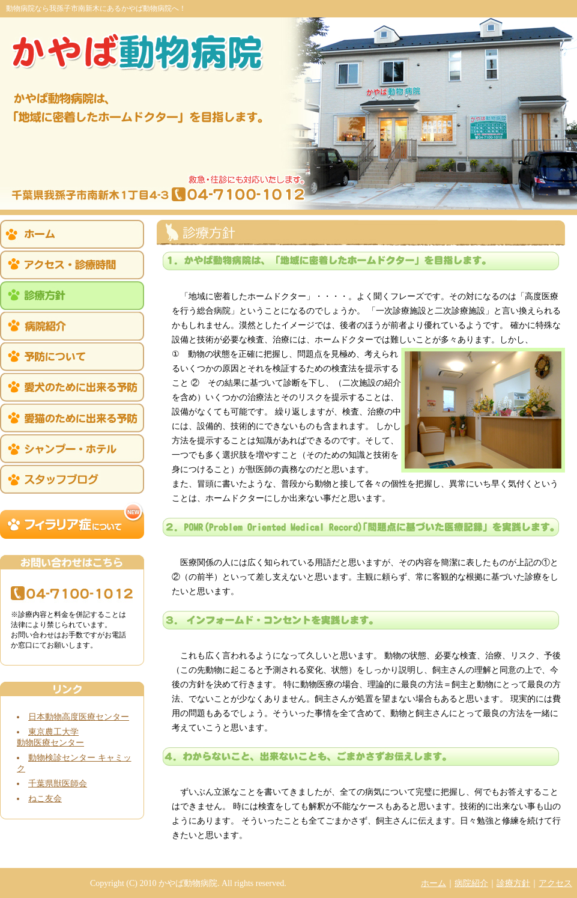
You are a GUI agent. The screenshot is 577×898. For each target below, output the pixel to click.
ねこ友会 (45, 798)
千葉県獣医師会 (57, 783)
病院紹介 (471, 883)
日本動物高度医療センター (78, 716)
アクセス (555, 883)
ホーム (433, 883)
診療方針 (513, 883)
